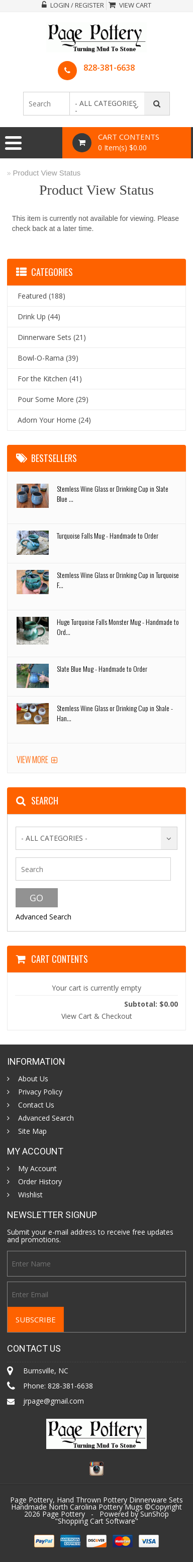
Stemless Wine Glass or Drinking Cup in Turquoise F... (118, 579)
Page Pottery (63, 1514)
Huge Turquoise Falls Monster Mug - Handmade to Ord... (118, 626)
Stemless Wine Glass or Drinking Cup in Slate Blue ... (112, 493)
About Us (33, 1079)
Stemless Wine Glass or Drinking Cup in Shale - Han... (115, 713)
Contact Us (36, 1105)
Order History (40, 1182)
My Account (37, 1169)
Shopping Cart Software (96, 1521)
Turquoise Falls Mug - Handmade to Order (107, 535)
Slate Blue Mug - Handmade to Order (102, 668)
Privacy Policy (40, 1092)
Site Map (32, 1131)
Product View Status (47, 172)
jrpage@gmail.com (53, 1401)
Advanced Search (43, 916)
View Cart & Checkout (96, 1016)
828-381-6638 (109, 68)
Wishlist (30, 1195)
